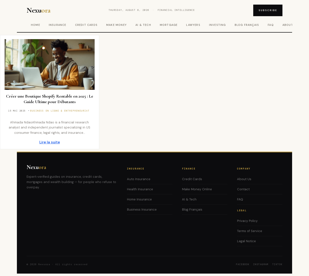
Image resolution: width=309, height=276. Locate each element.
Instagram (260, 264)
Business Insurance (142, 209)
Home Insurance (139, 199)
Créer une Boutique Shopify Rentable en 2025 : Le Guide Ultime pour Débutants (49, 98)
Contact (243, 189)
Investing (217, 25)
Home (35, 25)
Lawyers (193, 25)
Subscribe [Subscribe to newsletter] (268, 10)
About (287, 25)
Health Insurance (140, 189)
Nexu (36, 167)
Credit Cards (86, 25)
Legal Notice (246, 241)
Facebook (242, 264)
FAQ (271, 25)
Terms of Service (249, 231)
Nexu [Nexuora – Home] (38, 10)
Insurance (57, 25)
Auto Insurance (138, 179)
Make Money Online (197, 189)
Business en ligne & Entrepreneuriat (60, 110)
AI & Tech (143, 25)
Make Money (116, 25)
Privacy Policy (247, 221)
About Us (244, 179)
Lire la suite (49, 142)
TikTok (277, 264)
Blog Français (247, 25)
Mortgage (169, 25)
